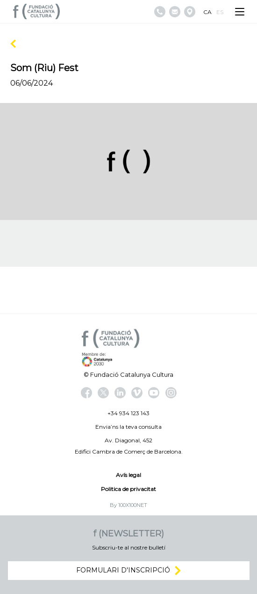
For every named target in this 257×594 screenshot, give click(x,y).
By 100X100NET (128, 505)
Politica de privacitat (128, 488)
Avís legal (128, 474)
